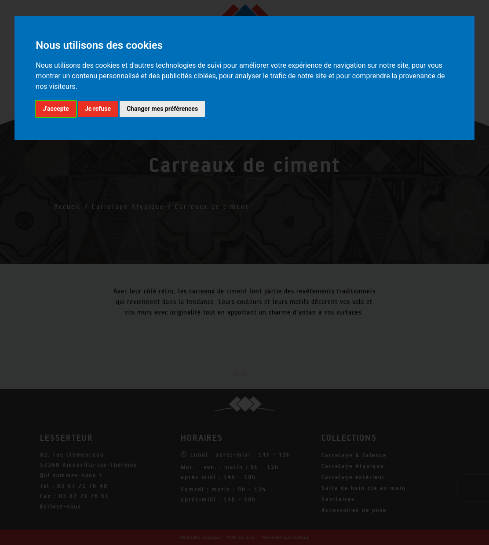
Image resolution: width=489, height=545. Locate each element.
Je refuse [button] (98, 108)
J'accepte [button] (56, 108)
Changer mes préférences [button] (162, 108)
